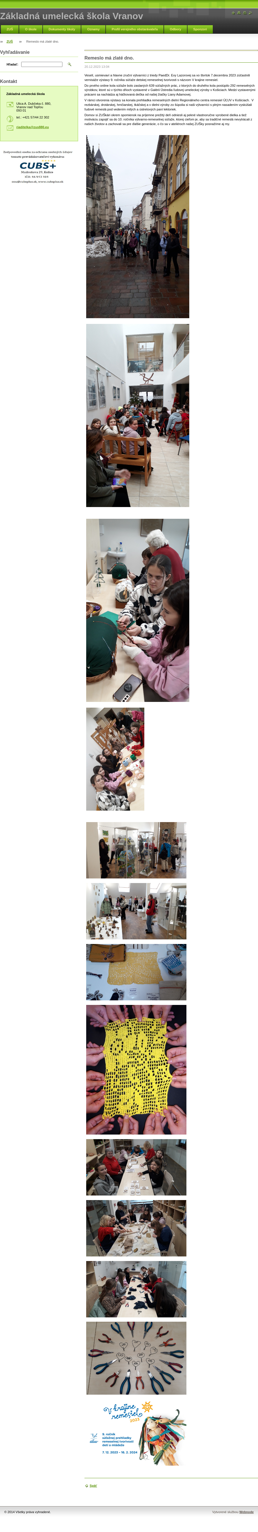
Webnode (246, 1512)
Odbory (175, 29)
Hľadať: (12, 64)
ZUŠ (10, 29)
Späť (93, 1485)
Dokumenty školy (62, 29)
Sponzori (200, 29)
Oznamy (93, 29)
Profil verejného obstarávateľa (135, 29)
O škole (30, 29)
